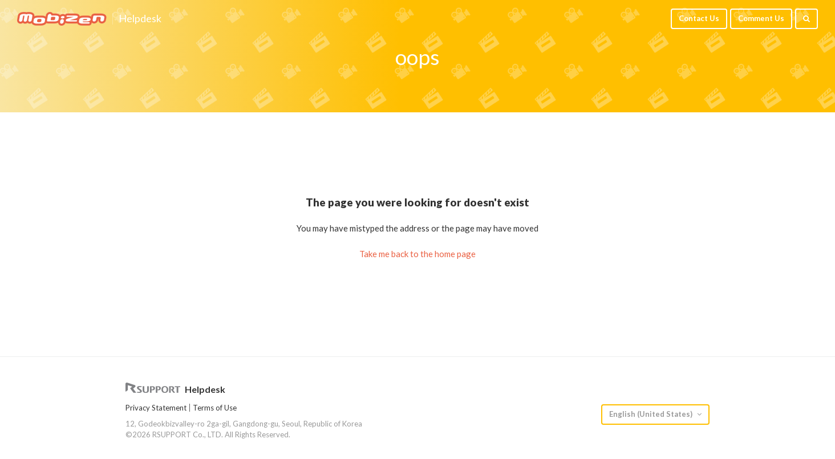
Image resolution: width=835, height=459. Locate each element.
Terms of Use (215, 407)
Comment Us (761, 18)
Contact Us (699, 18)
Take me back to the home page (417, 254)
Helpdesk (140, 19)
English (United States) (651, 414)
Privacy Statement (156, 407)
